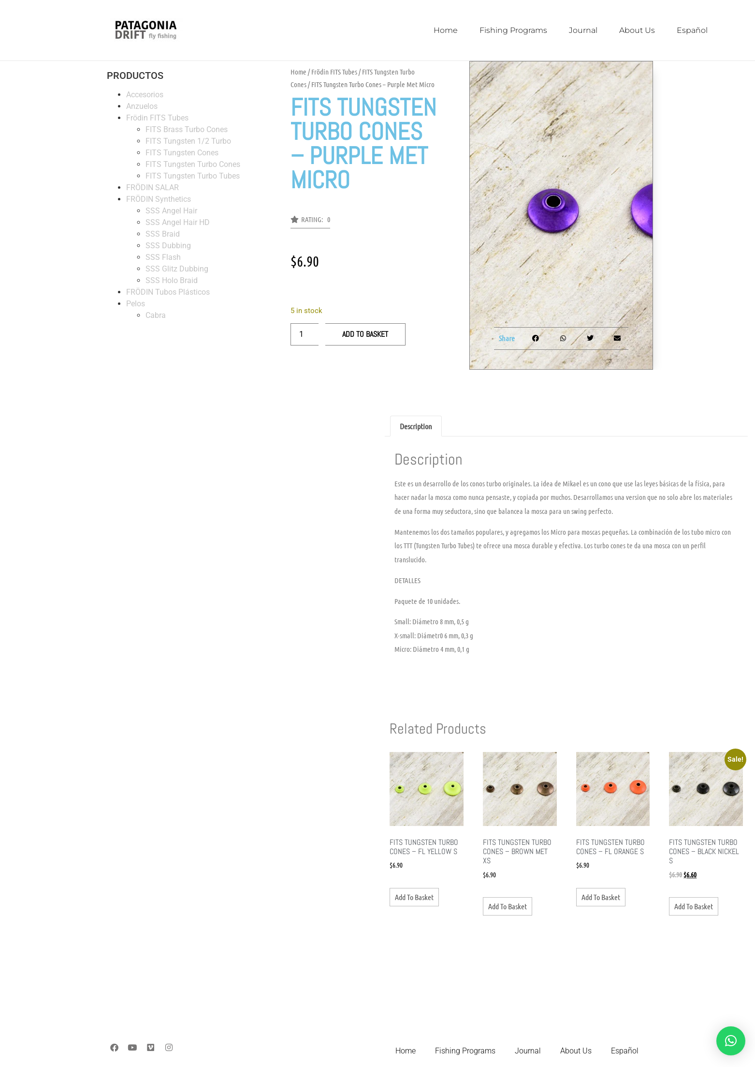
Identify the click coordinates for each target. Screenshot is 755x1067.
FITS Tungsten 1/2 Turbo (188, 141)
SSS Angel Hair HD (177, 222)
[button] (310, 222)
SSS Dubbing (168, 245)
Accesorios (144, 94)
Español (692, 30)
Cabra (155, 315)
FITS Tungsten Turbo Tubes (192, 175)
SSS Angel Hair (171, 210)
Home (446, 30)
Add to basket (365, 334)
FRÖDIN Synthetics (158, 199)
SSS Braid (162, 234)
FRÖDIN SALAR (152, 187)
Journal (583, 30)
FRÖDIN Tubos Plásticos (168, 292)
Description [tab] (416, 426)
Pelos (135, 303)
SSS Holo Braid (171, 280)
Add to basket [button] (414, 897)
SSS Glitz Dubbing (176, 268)
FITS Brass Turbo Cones (186, 129)
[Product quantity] (304, 334)
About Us (637, 30)
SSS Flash (163, 257)
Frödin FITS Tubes (157, 117)
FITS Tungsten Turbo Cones (192, 164)
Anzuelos (142, 106)
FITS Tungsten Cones (181, 152)
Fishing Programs (513, 30)
